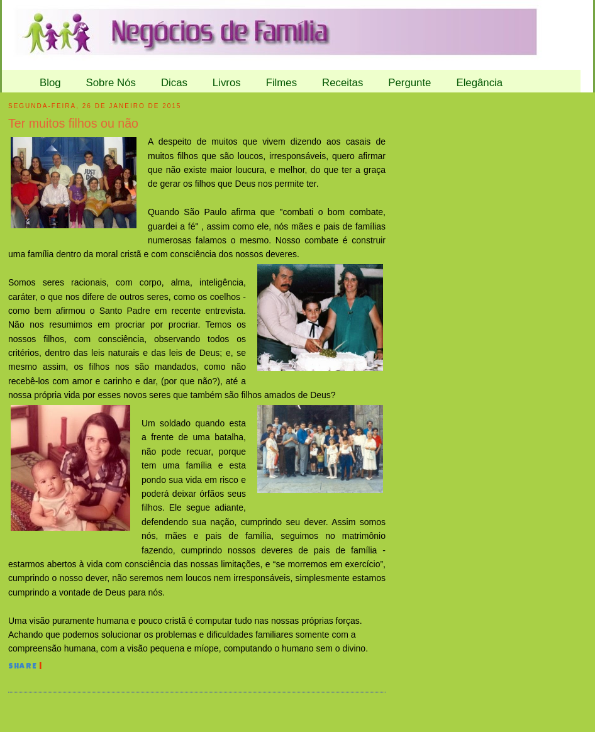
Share (22, 667)
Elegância (479, 83)
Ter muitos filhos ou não (73, 123)
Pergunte (409, 83)
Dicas (174, 83)
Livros (227, 83)
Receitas (342, 83)
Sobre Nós (111, 83)
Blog (50, 83)
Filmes (281, 83)
